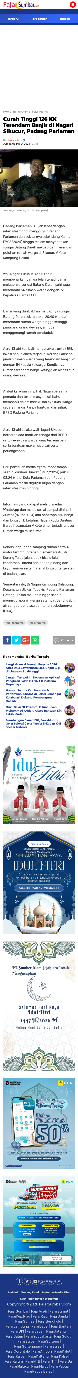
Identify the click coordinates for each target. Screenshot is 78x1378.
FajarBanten (61, 1326)
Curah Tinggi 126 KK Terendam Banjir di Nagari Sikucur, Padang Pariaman (38, 125)
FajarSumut (59, 1311)
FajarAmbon (42, 1351)
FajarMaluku (19, 1366)
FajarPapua (60, 1366)
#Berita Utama (15, 622)
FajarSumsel (25, 1321)
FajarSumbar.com (55, 1304)
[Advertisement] (39, 66)
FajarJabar (35, 1331)
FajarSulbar (26, 1341)
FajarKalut (62, 1351)
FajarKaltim (14, 1361)
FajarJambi (59, 1316)
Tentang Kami (30, 1292)
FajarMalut (39, 1366)
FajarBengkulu (49, 1321)
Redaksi (13, 1292)
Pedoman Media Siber (56, 1292)
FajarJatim (14, 1336)
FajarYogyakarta (39, 1336)
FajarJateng (56, 1331)
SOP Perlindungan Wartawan (39, 1298)
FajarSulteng (48, 1341)
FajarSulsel (53, 1346)
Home (7, 111)
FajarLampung (17, 1326)
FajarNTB (32, 1361)
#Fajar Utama (38, 622)
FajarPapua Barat (38, 1371)
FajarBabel (39, 1326)
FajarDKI (17, 1331)
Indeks (65, 18)
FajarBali (66, 1361)
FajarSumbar (18, 1311)
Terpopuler (39, 18)
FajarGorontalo (18, 1351)
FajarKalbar (17, 1356)
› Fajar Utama (39, 111)
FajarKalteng (38, 1356)
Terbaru (13, 18)
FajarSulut (62, 1336)
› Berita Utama (21, 111)
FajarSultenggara (28, 1346)
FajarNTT (50, 1361)
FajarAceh (39, 1311)
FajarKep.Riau (19, 1316)
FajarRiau (40, 1316)
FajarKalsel (60, 1356)
